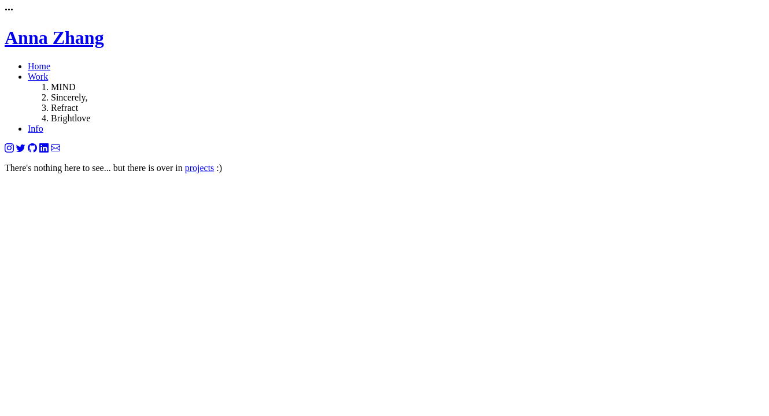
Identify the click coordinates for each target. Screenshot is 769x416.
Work (38, 76)
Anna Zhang (54, 37)
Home (39, 66)
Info (35, 128)
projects (200, 168)
